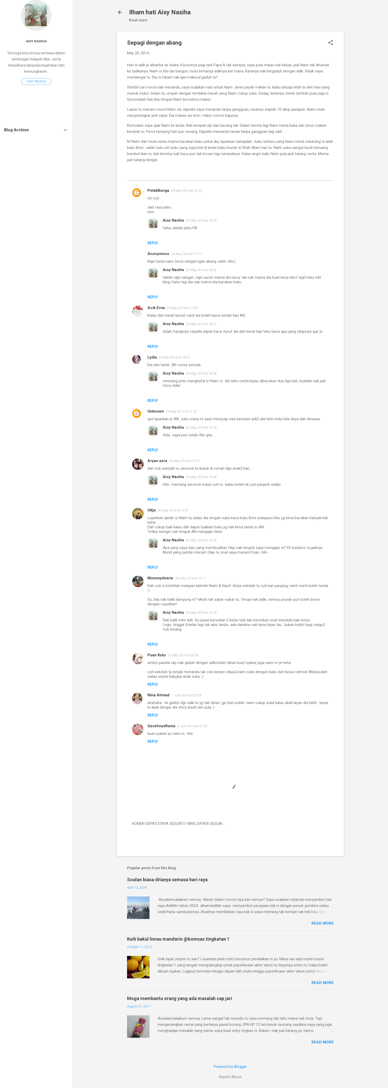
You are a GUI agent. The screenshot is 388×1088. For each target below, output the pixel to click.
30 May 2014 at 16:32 (201, 540)
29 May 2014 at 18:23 (174, 357)
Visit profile (36, 81)
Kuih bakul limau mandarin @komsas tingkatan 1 (178, 939)
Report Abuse (230, 1076)
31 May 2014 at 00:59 (183, 655)
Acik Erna (156, 307)
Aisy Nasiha (173, 220)
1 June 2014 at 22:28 (186, 695)
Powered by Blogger (230, 1066)
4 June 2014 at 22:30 (192, 726)
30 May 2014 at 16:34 (201, 427)
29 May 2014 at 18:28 (201, 373)
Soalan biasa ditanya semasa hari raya (167, 879)
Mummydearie (160, 578)
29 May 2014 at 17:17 (186, 254)
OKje (151, 510)
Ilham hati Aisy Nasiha (160, 12)
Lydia (152, 357)
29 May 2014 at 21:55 (181, 411)
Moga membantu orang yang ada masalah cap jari (179, 998)
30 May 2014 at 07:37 (184, 461)
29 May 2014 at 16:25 (186, 191)
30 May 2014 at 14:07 (173, 510)
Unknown (155, 411)
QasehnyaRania (161, 726)
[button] (331, 43)
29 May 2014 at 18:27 (201, 324)
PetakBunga (158, 190)
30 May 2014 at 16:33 (201, 613)
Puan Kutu (156, 655)
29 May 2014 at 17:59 (182, 308)
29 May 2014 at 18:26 (201, 270)
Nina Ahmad (158, 695)
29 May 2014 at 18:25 (201, 220)
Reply (152, 243)
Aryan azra (157, 460)
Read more (322, 923)
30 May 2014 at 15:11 (190, 578)
